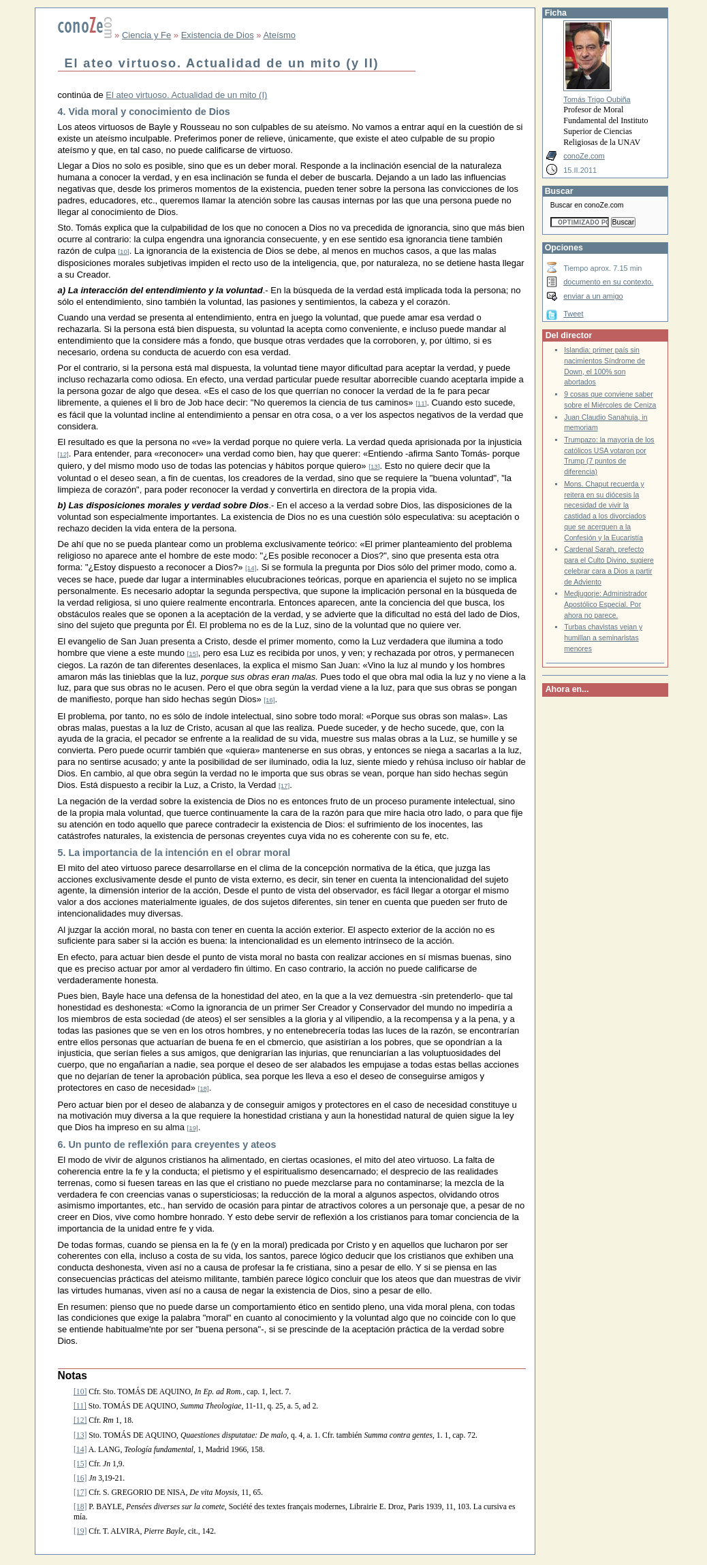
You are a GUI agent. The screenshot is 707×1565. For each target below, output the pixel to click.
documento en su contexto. (608, 282)
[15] (192, 653)
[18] (203, 1088)
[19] (192, 1128)
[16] (269, 700)
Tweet (573, 314)
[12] (63, 454)
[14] (250, 568)
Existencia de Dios (217, 35)
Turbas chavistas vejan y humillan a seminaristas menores (603, 637)
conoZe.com (584, 156)
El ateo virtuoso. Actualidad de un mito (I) (186, 95)
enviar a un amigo (593, 296)
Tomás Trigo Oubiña (597, 99)
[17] (284, 785)
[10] (123, 251)
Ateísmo (279, 35)
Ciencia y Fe (146, 35)
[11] (420, 403)
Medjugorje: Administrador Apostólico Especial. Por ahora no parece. (605, 604)
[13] (373, 466)
